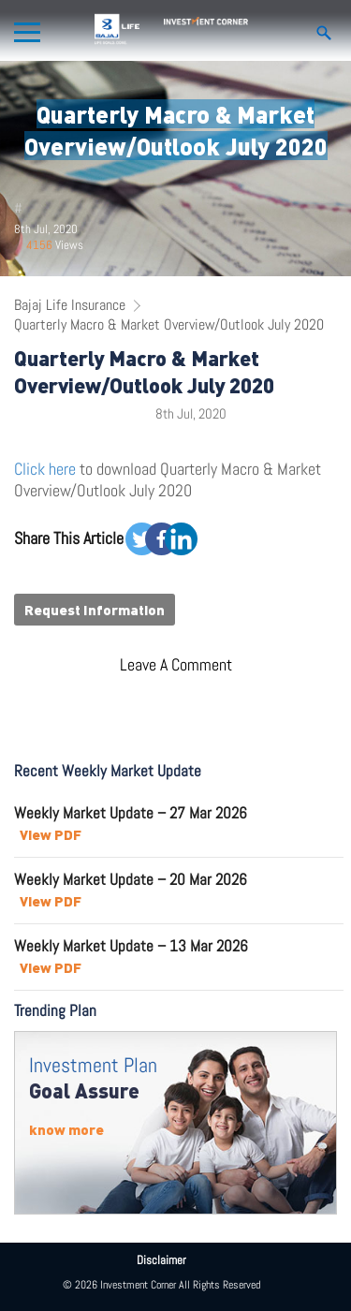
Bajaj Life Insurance (69, 305)
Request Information (94, 609)
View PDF (50, 834)
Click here (45, 468)
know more (66, 1129)
